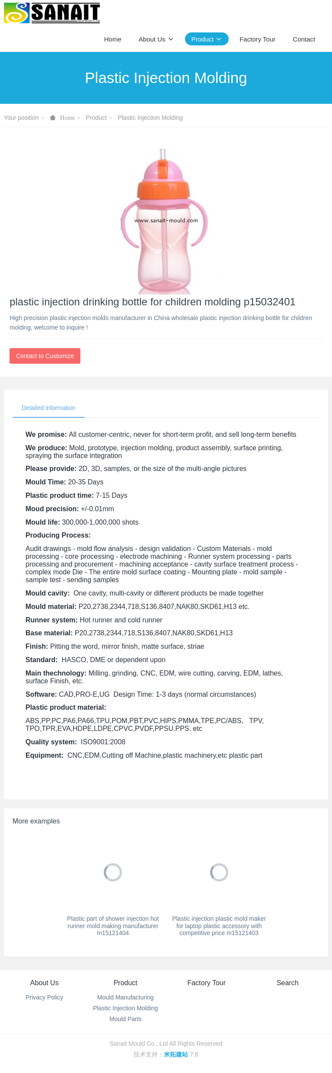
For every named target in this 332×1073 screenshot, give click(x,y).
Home (112, 39)
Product (96, 117)
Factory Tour (206, 983)
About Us (44, 983)
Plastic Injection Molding (150, 117)
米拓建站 (177, 1054)
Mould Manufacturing (125, 997)
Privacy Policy (44, 997)
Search (288, 983)
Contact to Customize (45, 355)
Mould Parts (125, 1018)
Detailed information (49, 407)
